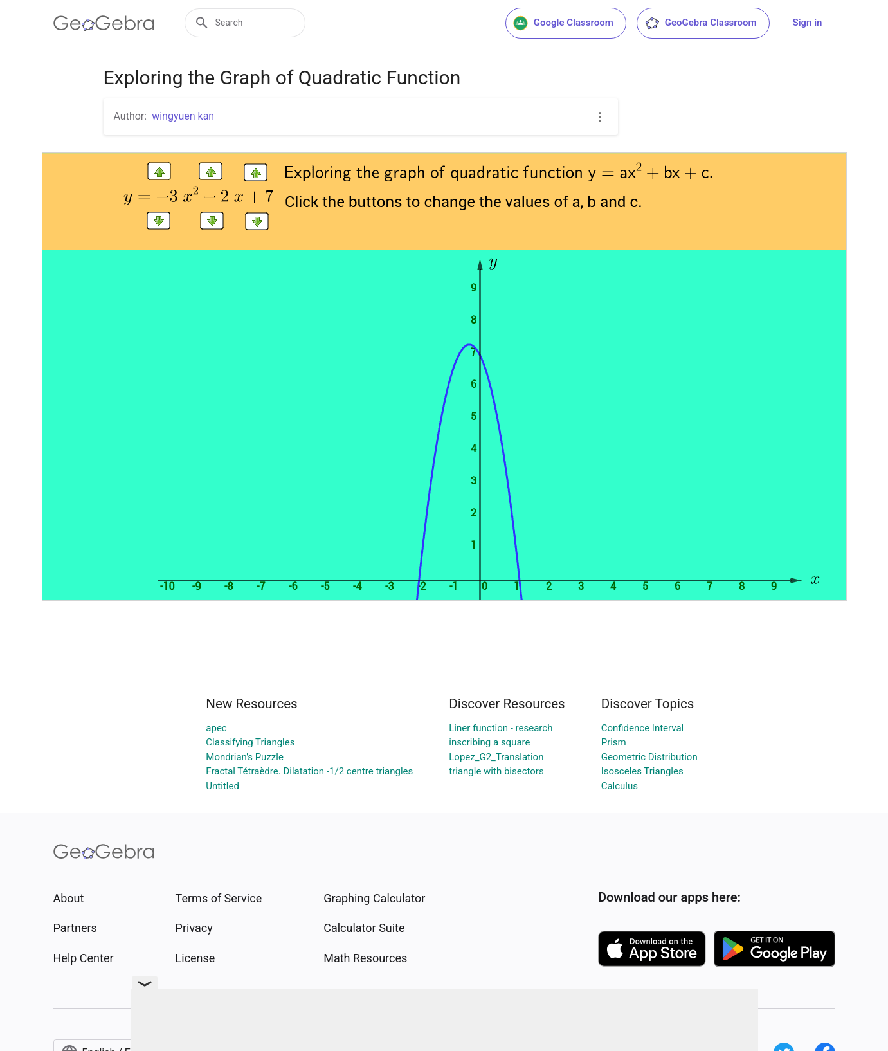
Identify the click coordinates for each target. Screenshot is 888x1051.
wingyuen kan (183, 116)
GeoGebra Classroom (700, 23)
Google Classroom (563, 23)
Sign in (807, 22)
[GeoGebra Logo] (103, 23)
